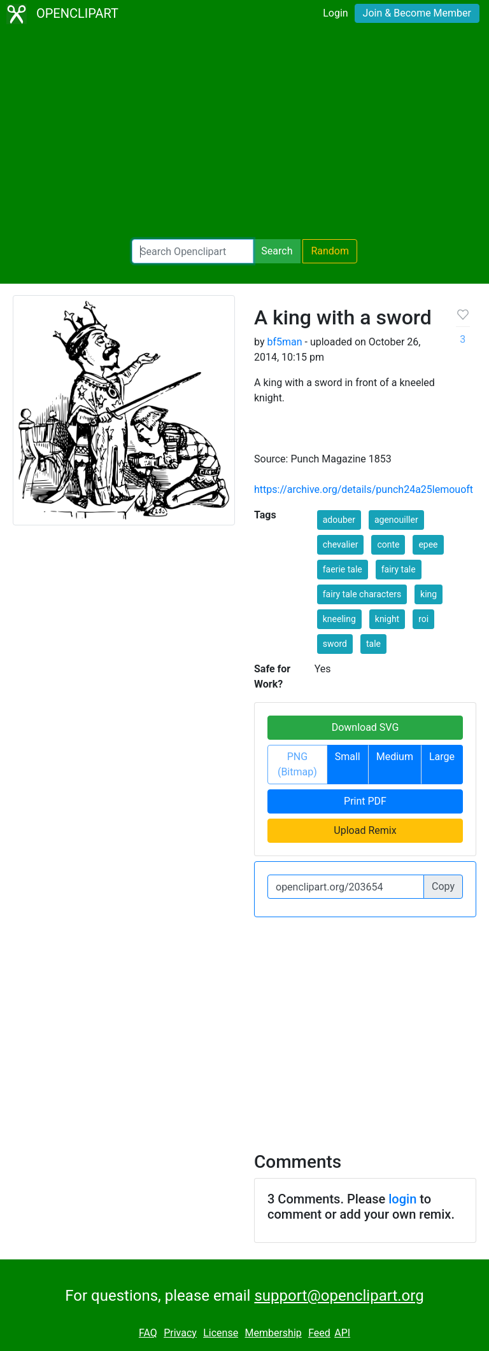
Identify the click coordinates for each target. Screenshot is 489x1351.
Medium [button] (394, 757)
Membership (272, 1333)
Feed (319, 1333)
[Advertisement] (244, 134)
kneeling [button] (339, 619)
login (402, 1199)
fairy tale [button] (398, 569)
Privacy (180, 1333)
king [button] (428, 594)
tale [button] (373, 644)
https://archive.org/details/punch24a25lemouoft (363, 489)
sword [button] (335, 644)
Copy (443, 886)
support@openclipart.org (338, 1296)
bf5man (284, 342)
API (342, 1333)
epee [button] (427, 544)
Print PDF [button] (365, 801)
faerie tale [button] (342, 569)
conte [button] (388, 544)
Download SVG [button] (365, 727)
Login (335, 13)
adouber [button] (339, 520)
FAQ (148, 1333)
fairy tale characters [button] (362, 594)
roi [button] (423, 619)
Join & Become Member (417, 13)
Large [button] (442, 757)
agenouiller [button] (396, 520)
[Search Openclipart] (192, 251)
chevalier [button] (340, 544)
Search (276, 251)
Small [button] (347, 757)
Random (330, 251)
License (220, 1333)
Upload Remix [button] (365, 830)
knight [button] (387, 619)
